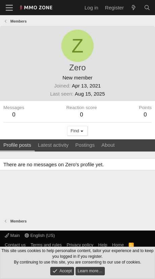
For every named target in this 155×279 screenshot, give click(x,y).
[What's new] (133, 7)
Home (118, 244)
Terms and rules (46, 244)
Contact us (15, 244)
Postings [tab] (85, 145)
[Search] (147, 7)
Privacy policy (80, 244)
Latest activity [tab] (53, 145)
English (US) (40, 235)
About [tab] (108, 145)
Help (102, 244)
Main (12, 235)
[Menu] (9, 7)
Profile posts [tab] (17, 145)
